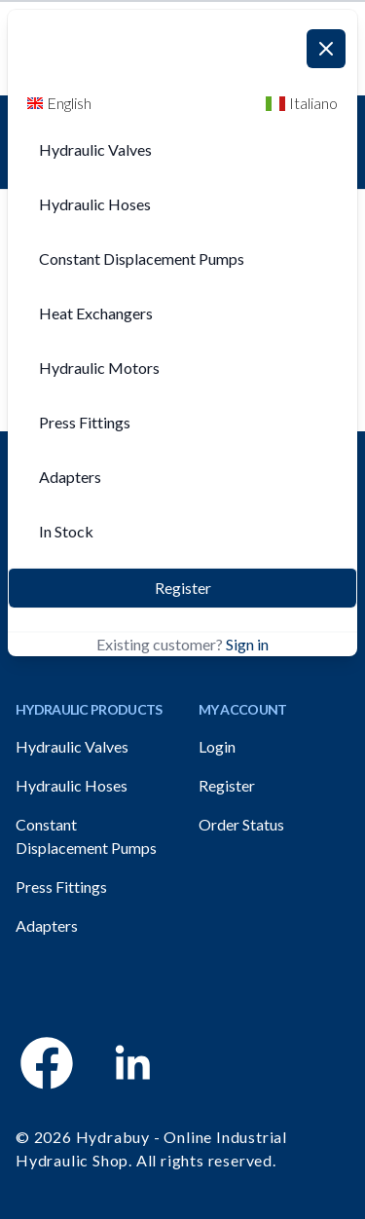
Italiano (302, 102)
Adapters (47, 925)
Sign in (247, 644)
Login (217, 746)
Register (183, 587)
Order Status (241, 824)
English (59, 102)
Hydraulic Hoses (72, 785)
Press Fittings (61, 886)
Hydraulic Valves (72, 746)
